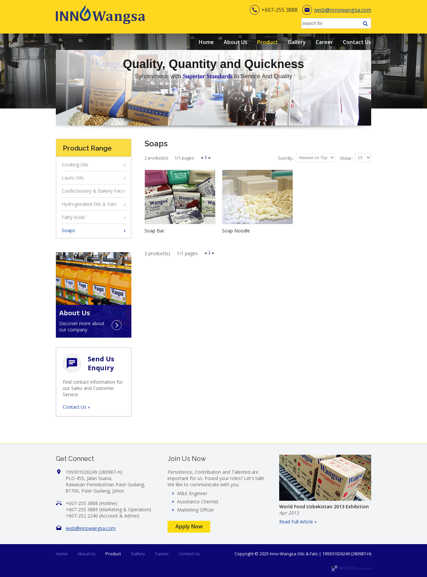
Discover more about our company (81, 325)
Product (267, 42)
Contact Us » (76, 407)
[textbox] (331, 23)
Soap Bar (154, 231)
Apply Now (189, 526)
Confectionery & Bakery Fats (92, 191)
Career (324, 42)
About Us (235, 42)
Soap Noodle (236, 231)
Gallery (297, 42)
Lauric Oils (73, 178)
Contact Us (357, 42)
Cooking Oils (75, 164)
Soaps (68, 230)
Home (206, 42)
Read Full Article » (298, 521)
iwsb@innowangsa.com (342, 9)
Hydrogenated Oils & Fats (89, 204)
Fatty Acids (73, 217)
